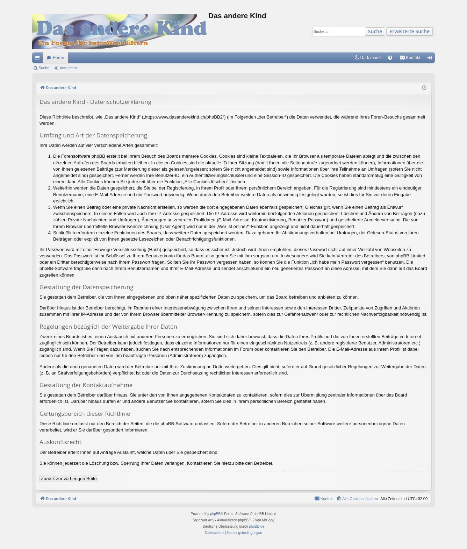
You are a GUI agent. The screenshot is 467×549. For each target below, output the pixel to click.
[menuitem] (390, 57)
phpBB (215, 514)
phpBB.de (256, 526)
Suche (375, 31)
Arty (211, 520)
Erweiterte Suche (409, 31)
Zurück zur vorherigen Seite (69, 478)
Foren (58, 57)
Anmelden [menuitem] (431, 59)
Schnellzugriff (39, 59)
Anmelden (68, 68)
